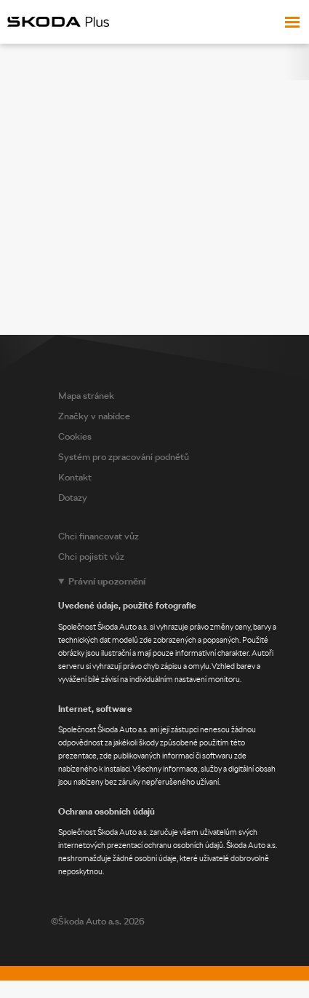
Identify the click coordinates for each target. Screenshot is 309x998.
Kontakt (75, 477)
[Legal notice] (180, 726)
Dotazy (72, 497)
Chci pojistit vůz (91, 556)
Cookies (75, 436)
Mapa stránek (86, 395)
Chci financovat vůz (98, 536)
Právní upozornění (106, 581)
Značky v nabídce (94, 416)
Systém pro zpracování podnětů (123, 456)
